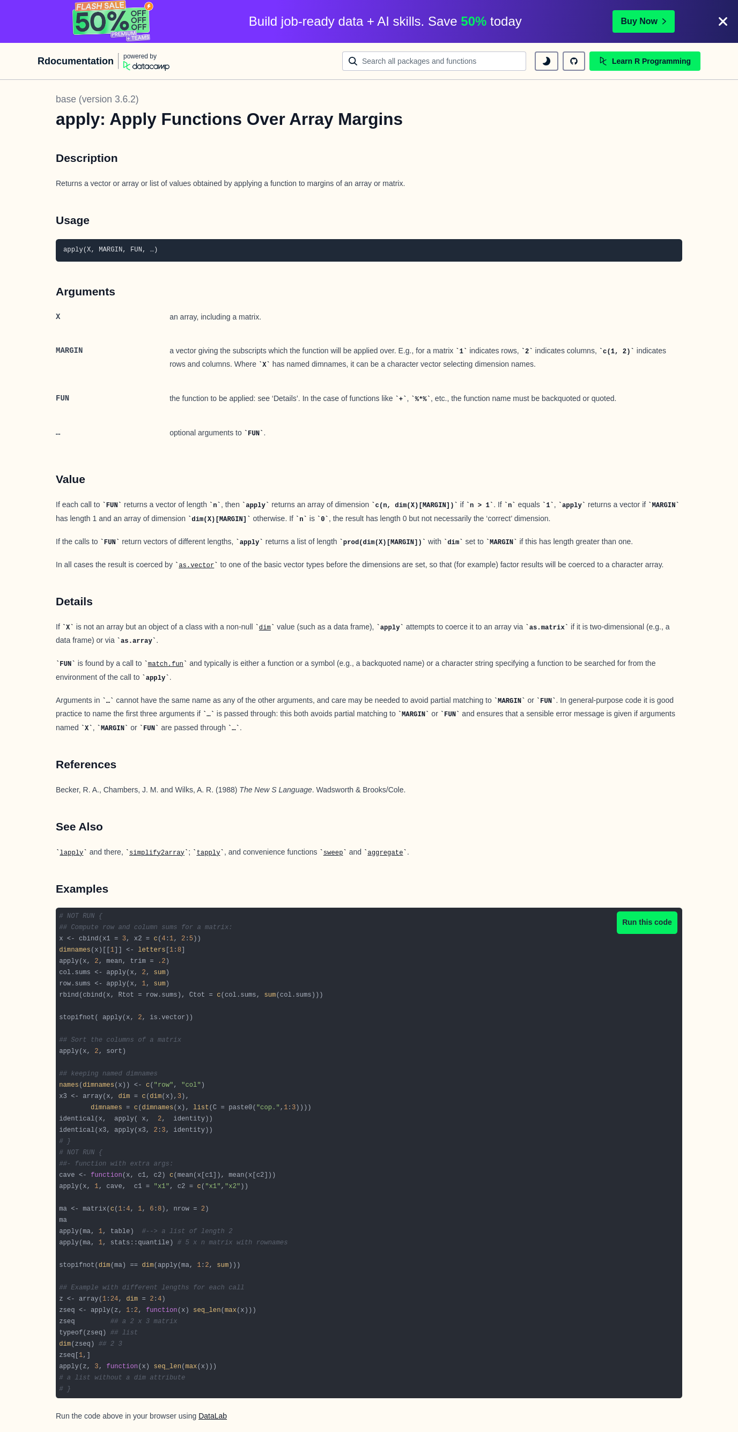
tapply (208, 853)
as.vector (196, 565)
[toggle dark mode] (546, 61)
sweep (333, 853)
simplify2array (156, 853)
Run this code (647, 922)
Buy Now (643, 21)
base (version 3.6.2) (97, 99)
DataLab (212, 1416)
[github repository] (574, 61)
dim (265, 628)
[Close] (723, 21)
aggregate (385, 853)
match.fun (165, 664)
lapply (71, 853)
